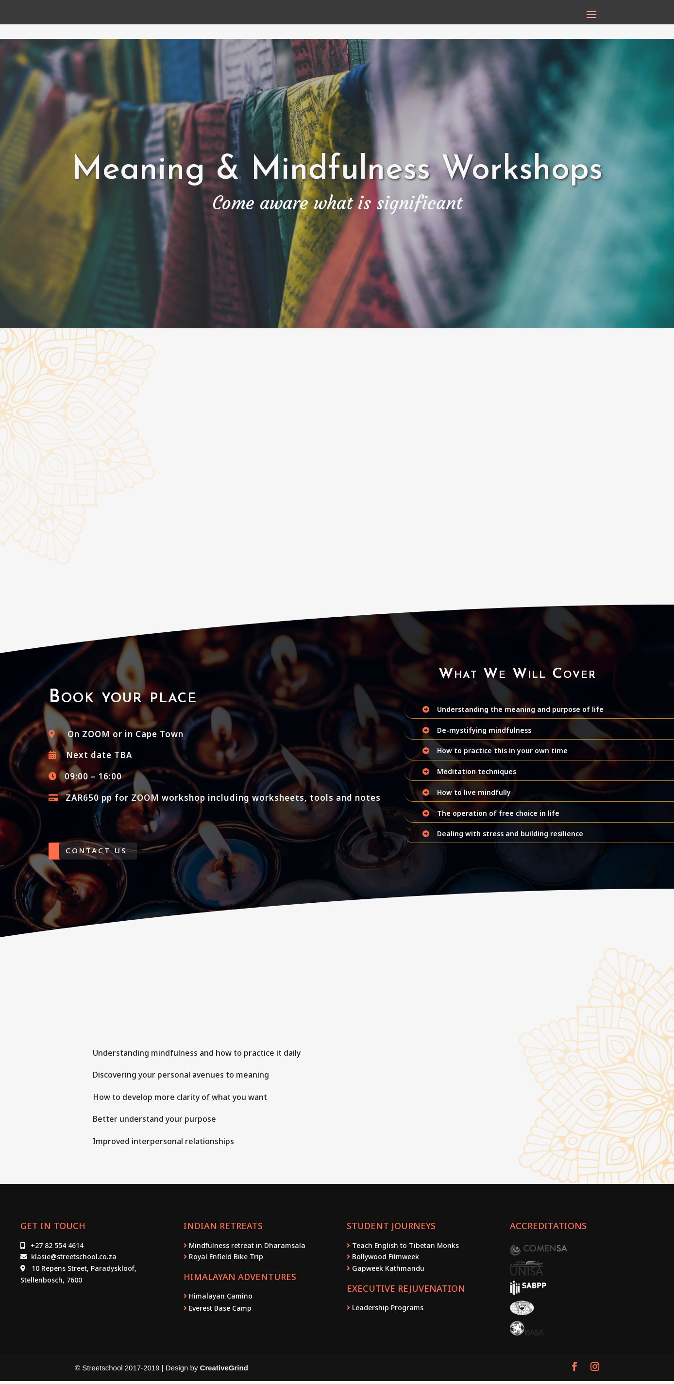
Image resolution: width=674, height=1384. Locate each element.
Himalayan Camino (220, 1299)
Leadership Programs (386, 1310)
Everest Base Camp (219, 1311)
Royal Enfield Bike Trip (226, 1260)
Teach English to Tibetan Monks (404, 1248)
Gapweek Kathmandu (387, 1271)
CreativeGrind (224, 1371)
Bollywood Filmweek (384, 1260)
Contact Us (104, 852)
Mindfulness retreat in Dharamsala (246, 1248)
